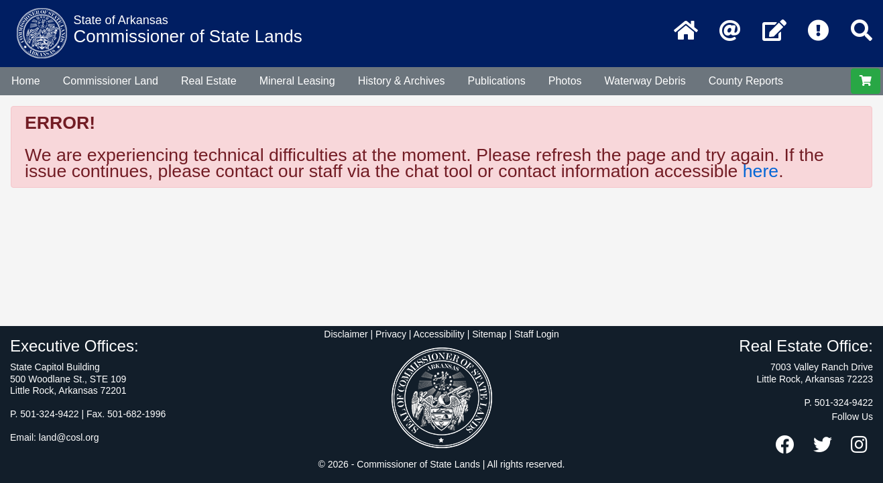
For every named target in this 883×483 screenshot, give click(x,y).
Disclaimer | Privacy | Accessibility (394, 334)
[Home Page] (686, 31)
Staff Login (536, 334)
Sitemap (489, 334)
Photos (565, 81)
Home (25, 81)
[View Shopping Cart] (865, 81)
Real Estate (209, 81)
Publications (496, 81)
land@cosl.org (69, 437)
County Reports (746, 81)
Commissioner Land (110, 81)
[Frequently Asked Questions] (818, 31)
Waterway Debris (645, 81)
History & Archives (401, 81)
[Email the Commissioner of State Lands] (730, 31)
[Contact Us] (774, 31)
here (760, 171)
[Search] (861, 31)
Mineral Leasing (297, 81)
